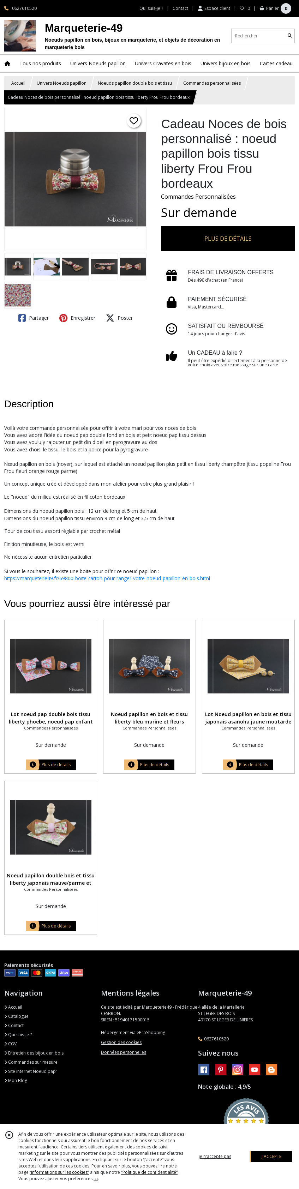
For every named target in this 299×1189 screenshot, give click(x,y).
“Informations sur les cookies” (59, 1172)
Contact (180, 8)
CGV (10, 1044)
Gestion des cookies (121, 1042)
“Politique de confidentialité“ (149, 1172)
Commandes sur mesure (31, 1062)
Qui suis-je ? (18, 1035)
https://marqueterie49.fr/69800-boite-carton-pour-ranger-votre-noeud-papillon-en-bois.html (107, 578)
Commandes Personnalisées (198, 196)
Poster (119, 318)
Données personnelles (123, 1052)
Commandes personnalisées (212, 83)
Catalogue (16, 1016)
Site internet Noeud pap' (30, 1071)
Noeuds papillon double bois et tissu (135, 83)
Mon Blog (15, 1080)
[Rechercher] (289, 36)
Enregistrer (77, 318)
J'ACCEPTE (271, 1156)
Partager (33, 318)
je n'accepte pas (215, 1156)
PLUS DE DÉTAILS (228, 238)
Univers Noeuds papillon (61, 83)
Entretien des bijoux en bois (34, 1053)
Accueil (18, 83)
